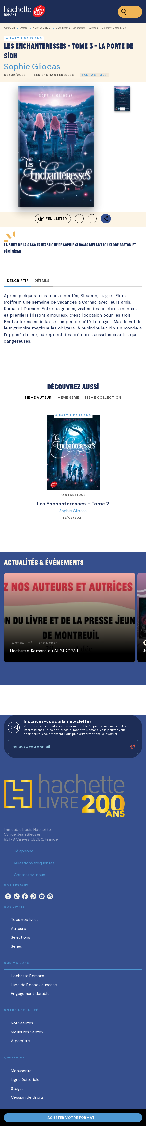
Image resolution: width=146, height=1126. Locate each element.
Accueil (9, 28)
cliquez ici (109, 734)
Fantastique (41, 28)
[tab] (17, 281)
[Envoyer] (132, 747)
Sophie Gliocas (32, 66)
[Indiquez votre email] (67, 747)
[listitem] (8, 896)
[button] (54, 75)
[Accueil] (24, 11)
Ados (24, 28)
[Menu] (130, 12)
